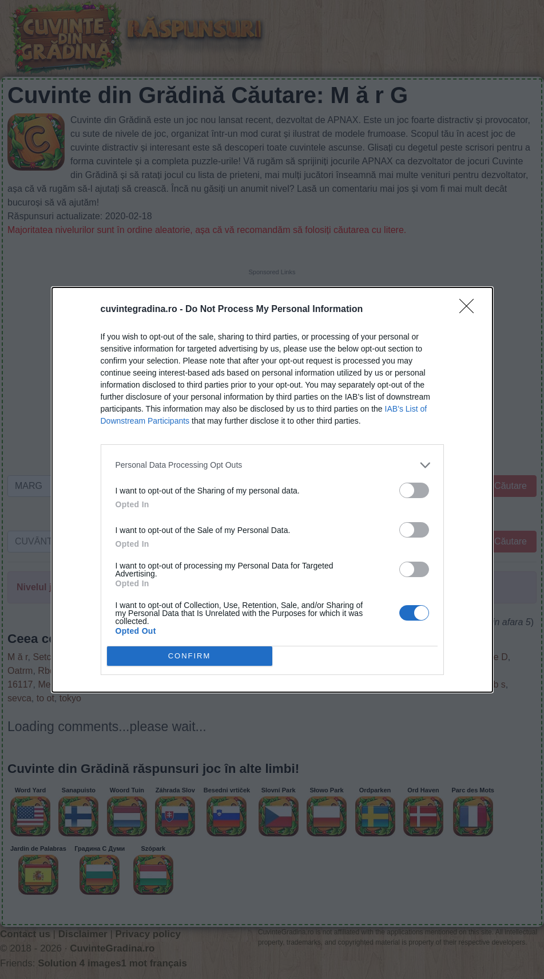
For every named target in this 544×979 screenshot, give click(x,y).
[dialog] (272, 489)
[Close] (470, 310)
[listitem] (272, 465)
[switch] (414, 490)
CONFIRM (189, 656)
